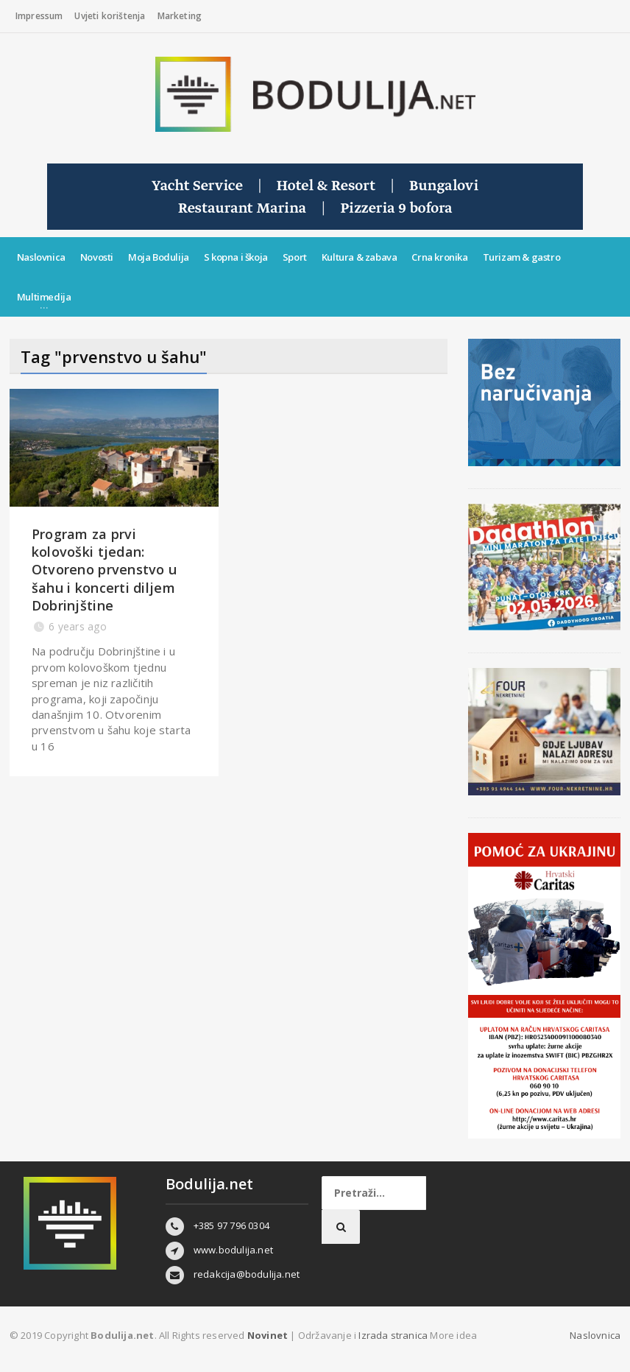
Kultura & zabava (359, 257)
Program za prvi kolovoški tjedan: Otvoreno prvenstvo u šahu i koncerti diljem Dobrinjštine (104, 569)
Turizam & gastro (522, 257)
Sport (295, 257)
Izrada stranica (394, 1335)
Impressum (39, 16)
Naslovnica (41, 257)
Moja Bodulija (158, 257)
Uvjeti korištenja (109, 16)
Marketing (180, 16)
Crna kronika (439, 257)
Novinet (267, 1335)
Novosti (96, 257)
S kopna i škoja (236, 257)
